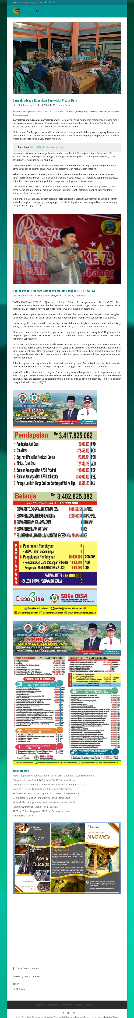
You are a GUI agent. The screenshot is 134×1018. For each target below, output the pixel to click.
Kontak (41, 1004)
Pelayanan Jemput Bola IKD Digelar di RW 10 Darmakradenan (44, 780)
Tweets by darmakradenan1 (27, 976)
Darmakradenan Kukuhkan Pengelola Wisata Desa (45, 100)
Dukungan (66, 1004)
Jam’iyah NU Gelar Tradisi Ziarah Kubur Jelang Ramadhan (42, 788)
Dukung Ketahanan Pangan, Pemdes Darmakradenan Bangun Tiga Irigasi (50, 784)
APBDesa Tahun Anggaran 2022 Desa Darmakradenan (41, 811)
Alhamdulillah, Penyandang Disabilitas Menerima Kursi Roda (44, 802)
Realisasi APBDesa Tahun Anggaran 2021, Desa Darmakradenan (46, 793)
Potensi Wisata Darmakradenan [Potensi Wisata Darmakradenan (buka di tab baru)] (46, 147)
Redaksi (89, 1004)
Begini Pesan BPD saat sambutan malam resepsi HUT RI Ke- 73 (54, 291)
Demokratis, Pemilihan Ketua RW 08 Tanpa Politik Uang (41, 797)
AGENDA (68, 295)
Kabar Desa (64, 104)
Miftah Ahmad (25, 104)
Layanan (52, 1004)
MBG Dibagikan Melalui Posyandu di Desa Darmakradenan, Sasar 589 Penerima (54, 775)
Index (78, 1004)
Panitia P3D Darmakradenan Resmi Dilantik (35, 806)
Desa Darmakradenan (28, 968)
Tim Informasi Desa (23, 815)
